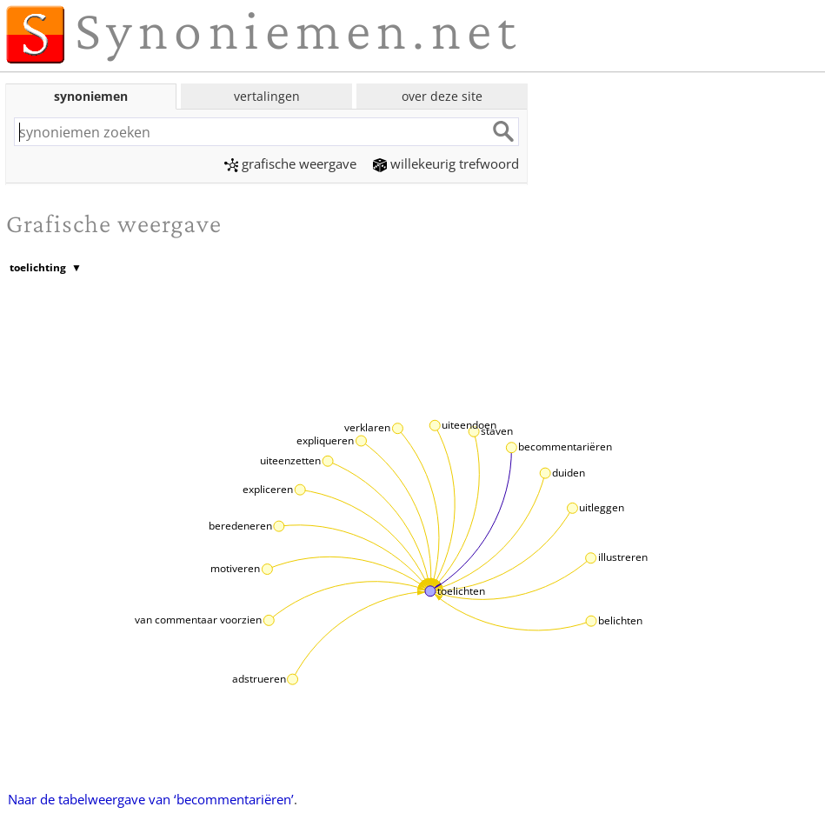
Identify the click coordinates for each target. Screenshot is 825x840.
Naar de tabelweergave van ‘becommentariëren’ (151, 799)
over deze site (442, 96)
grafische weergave (290, 163)
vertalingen (267, 96)
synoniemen (91, 96)
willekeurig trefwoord (446, 163)
